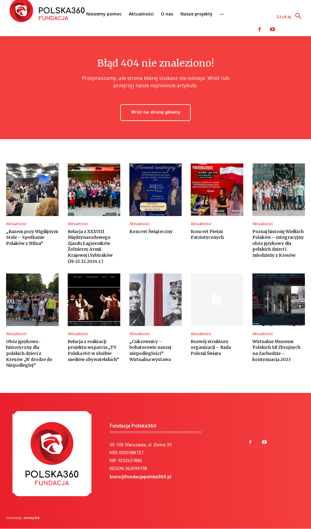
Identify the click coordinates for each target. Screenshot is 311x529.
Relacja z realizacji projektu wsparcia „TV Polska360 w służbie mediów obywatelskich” (93, 350)
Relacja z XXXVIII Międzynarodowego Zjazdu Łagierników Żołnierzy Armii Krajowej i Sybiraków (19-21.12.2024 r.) (90, 246)
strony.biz (31, 518)
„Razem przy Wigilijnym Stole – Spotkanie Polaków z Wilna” (32, 237)
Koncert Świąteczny (151, 231)
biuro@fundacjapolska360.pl (140, 476)
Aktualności (16, 224)
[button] (290, 16)
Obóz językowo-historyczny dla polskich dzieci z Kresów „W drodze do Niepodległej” (29, 353)
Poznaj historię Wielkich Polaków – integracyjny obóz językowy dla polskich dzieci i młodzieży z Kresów (278, 243)
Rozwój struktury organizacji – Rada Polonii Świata (211, 347)
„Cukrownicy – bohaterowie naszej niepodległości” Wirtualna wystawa (150, 350)
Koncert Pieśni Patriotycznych (207, 234)
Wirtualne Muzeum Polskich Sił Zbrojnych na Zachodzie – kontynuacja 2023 (276, 350)
